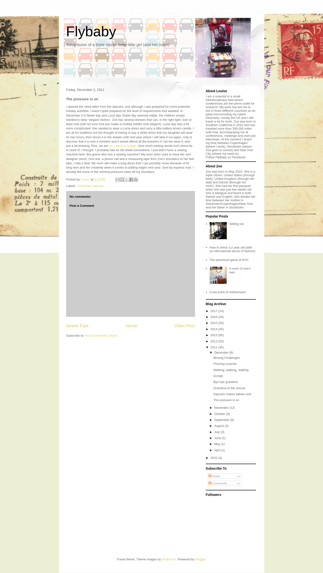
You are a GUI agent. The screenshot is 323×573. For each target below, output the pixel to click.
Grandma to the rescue (229, 388)
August (219, 426)
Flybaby (91, 31)
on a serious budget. (123, 146)
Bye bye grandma (225, 382)
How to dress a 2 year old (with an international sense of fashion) (232, 249)
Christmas (84, 186)
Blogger (200, 559)
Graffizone (169, 559)
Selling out (236, 224)
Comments (217, 483)
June (218, 438)
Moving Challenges (226, 358)
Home (131, 326)
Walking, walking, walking (231, 370)
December (221, 352)
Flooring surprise (225, 364)
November (221, 407)
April (217, 450)
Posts (214, 476)
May (217, 444)
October (220, 414)
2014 (214, 329)
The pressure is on (226, 400)
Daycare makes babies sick (232, 394)
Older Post (185, 326)
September (222, 420)
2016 (214, 317)
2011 (214, 347)
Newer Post (77, 326)
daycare (98, 186)
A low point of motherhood (227, 292)
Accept (218, 376)
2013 (214, 335)
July (217, 432)
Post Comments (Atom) (101, 335)
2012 (214, 341)
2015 (214, 323)
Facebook (238, 157)
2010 (214, 458)
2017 (214, 311)
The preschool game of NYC (229, 260)
